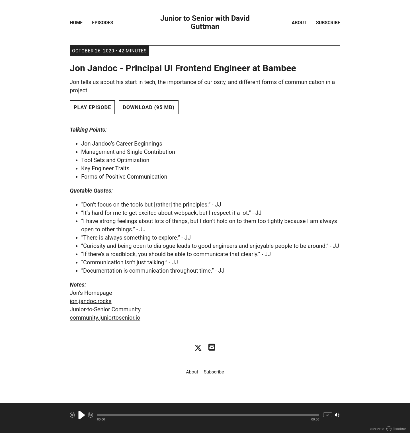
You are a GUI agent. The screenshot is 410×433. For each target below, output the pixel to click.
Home (76, 22)
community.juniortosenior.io (105, 317)
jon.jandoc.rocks (91, 301)
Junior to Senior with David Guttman (205, 22)
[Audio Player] (205, 418)
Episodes (102, 22)
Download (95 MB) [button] (149, 107)
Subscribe (328, 22)
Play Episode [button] (92, 107)
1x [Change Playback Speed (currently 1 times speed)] (327, 414)
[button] (208, 415)
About (299, 22)
